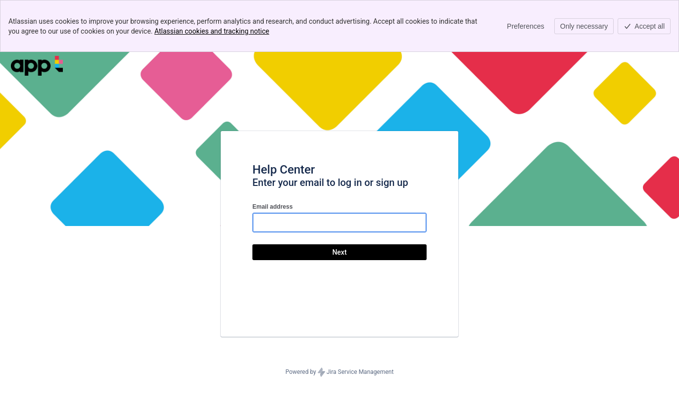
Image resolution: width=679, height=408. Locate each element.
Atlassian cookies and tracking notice (211, 31)
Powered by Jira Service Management (340, 372)
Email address (272, 206)
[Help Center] (37, 66)
